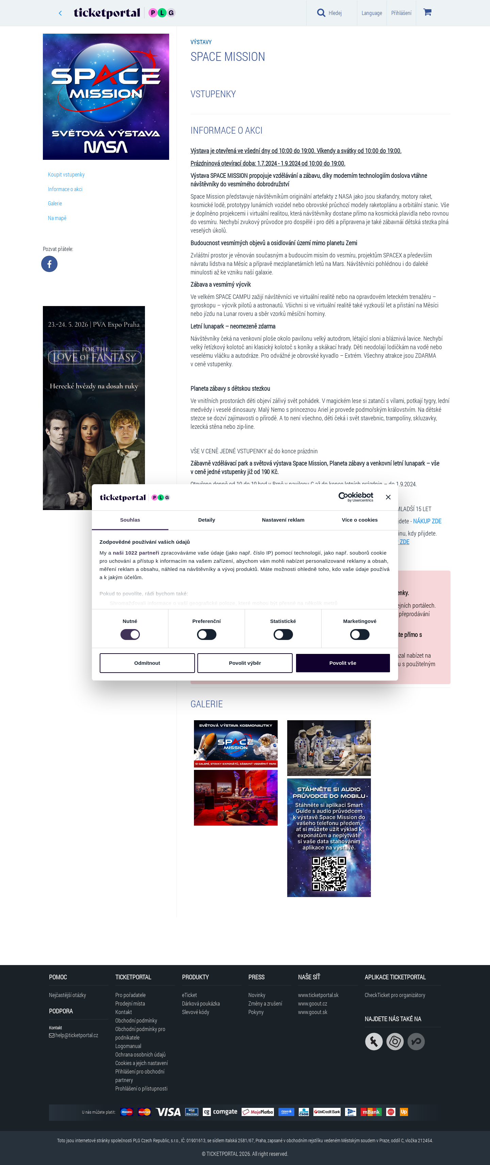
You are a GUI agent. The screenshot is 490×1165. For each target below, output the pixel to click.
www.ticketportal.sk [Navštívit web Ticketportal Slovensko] (318, 994)
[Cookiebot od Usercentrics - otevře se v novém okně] (343, 497)
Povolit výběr (245, 663)
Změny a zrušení (265, 1003)
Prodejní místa (130, 1003)
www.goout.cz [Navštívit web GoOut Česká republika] (312, 1003)
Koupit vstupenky (66, 174)
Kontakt (123, 1011)
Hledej (329, 12)
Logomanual (128, 1045)
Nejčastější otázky (67, 994)
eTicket (189, 994)
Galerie (55, 203)
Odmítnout (147, 663)
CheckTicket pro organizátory (395, 994)
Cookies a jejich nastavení (141, 1062)
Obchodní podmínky (136, 1020)
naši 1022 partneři (136, 553)
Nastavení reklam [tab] (283, 520)
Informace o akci (65, 188)
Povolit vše (342, 663)
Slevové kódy (195, 1011)
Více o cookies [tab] (360, 520)
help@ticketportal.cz (73, 1035)
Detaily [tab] (206, 520)
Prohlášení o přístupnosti (141, 1088)
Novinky (256, 994)
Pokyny (256, 1011)
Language (372, 12)
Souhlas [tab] (130, 520)
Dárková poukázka (201, 1003)
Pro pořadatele (130, 994)
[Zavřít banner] (388, 497)
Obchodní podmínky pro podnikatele (140, 1033)
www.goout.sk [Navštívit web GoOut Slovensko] (312, 1011)
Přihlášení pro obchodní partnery (139, 1075)
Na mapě (57, 217)
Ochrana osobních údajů (140, 1054)
